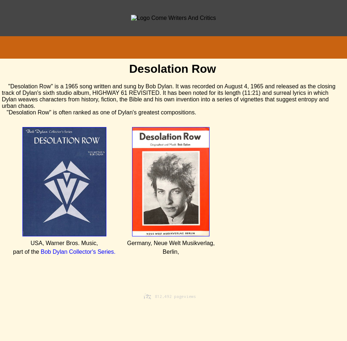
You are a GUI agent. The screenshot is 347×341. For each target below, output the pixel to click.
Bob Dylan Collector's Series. (78, 252)
